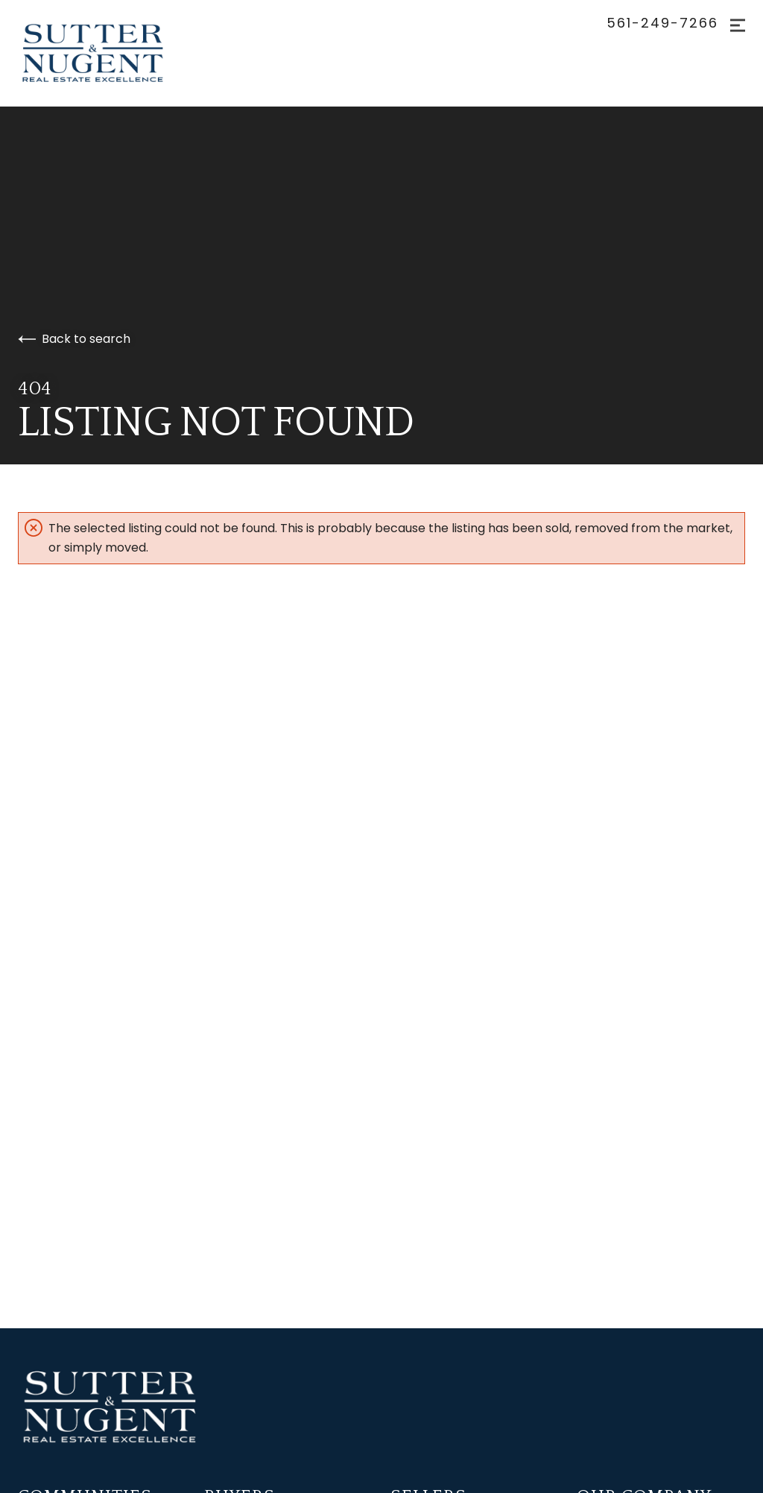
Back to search (74, 338)
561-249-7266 (662, 23)
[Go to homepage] (107, 53)
